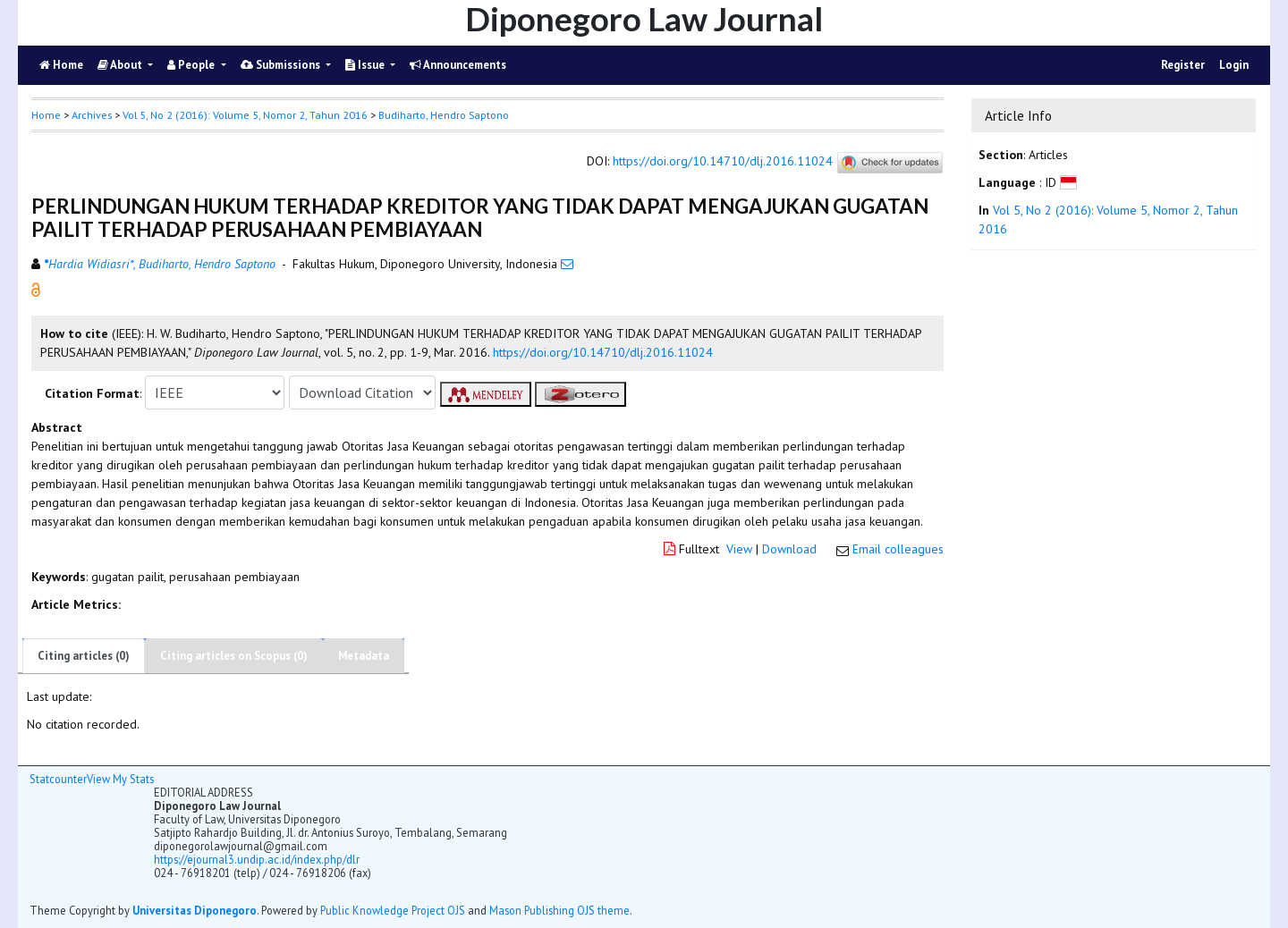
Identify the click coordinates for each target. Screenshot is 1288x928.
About (121, 64)
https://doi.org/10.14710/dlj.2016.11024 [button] (603, 352)
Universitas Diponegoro (194, 910)
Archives (92, 115)
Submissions (282, 64)
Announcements (458, 64)
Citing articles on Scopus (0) (234, 655)
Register (1183, 64)
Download (789, 549)
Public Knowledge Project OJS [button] (392, 910)
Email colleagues (898, 549)
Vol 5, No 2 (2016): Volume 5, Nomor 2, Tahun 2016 (245, 115)
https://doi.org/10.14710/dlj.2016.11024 (723, 162)
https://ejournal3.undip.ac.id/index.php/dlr (257, 859)
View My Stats (120, 779)
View (739, 549)
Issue (366, 64)
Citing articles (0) (84, 655)
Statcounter (58, 779)
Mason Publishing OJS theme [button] (559, 910)
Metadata (363, 655)
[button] (35, 289)
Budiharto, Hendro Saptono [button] (443, 115)
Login (1234, 64)
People (192, 64)
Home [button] (46, 115)
